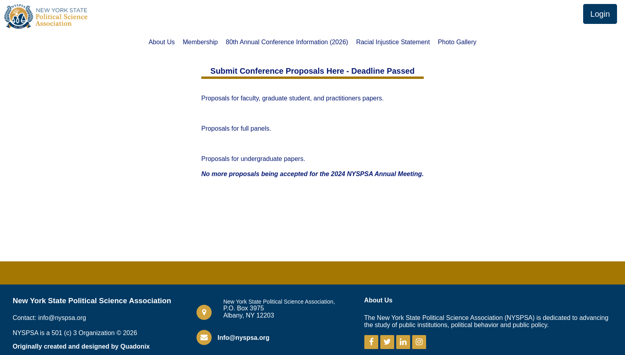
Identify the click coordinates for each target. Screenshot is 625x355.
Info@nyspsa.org (243, 337)
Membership (200, 42)
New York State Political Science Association (92, 300)
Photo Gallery (457, 42)
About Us (162, 42)
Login (600, 14)
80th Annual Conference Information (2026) (287, 42)
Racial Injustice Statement (393, 42)
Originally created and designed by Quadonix (81, 346)
